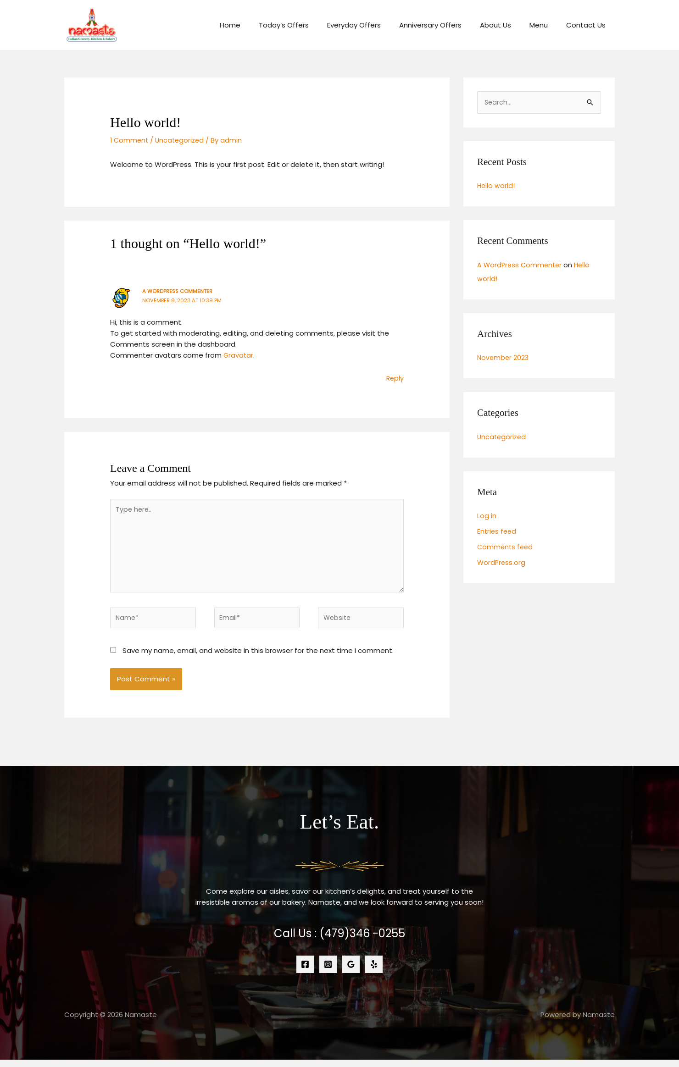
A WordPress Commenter (179, 291)
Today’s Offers (309, 25)
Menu (545, 25)
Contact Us (588, 25)
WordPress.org (502, 563)
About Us (507, 25)
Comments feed (506, 547)
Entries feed (497, 531)
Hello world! (496, 186)
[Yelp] (374, 971)
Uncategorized (182, 140)
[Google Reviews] (351, 971)
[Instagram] (328, 971)
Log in (486, 516)
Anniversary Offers (446, 25)
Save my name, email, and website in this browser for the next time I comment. (258, 657)
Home (260, 25)
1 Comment (130, 140)
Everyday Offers (374, 25)
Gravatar (238, 355)
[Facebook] (305, 971)
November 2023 (503, 358)
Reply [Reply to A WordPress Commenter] (394, 378)
